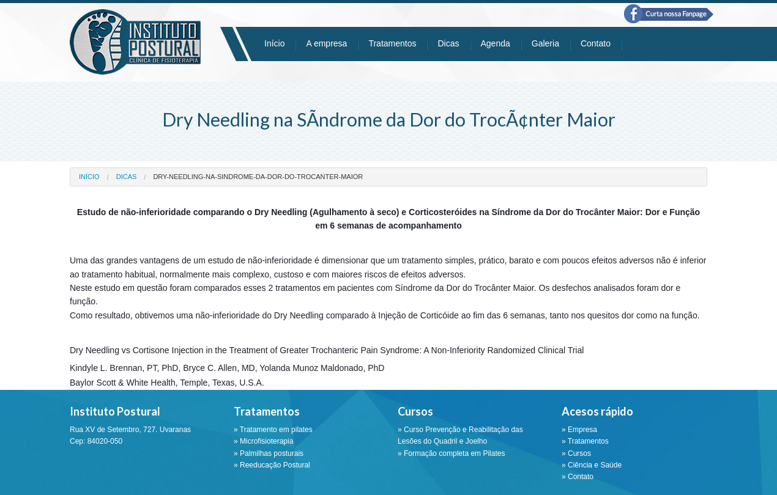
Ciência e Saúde (595, 465)
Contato (596, 43)
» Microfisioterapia (263, 441)
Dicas (448, 43)
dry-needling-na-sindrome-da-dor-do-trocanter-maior (258, 176)
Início (274, 43)
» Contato (577, 476)
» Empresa (579, 429)
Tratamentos (392, 43)
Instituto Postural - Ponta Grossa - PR (135, 42)
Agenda (495, 43)
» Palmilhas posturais (268, 453)
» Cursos (576, 453)
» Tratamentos (585, 441)
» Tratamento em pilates (273, 429)
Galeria (545, 43)
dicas (126, 176)
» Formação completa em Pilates (451, 453)
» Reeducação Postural (272, 465)
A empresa (326, 43)
